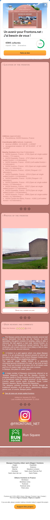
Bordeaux (25, 480)
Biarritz (14, 469)
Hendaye (15, 471)
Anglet (15, 465)
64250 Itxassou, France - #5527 (17, 186)
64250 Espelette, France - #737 (17, 158)
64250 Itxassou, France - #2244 (17, 170)
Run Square (25, 435)
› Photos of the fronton (15, 215)
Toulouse (25, 484)
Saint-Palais (33, 473)
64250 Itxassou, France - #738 (17, 154)
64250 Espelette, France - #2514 (18, 174)
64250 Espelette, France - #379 (17, 190)
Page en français (22, 498)
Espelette (33, 465)
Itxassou (33, 467)
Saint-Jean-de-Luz (14, 473)
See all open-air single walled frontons (19, 393)
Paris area (25, 488)
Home (22, 496)
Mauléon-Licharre (33, 469)
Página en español (34, 498)
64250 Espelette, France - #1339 (18, 178)
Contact (43, 496)
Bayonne (15, 467)
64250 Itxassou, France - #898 (17, 194)
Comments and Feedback (33, 59)
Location (10, 59)
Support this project (25, 507)
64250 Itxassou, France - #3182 (17, 162)
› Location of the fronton (16, 64)
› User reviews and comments (17, 324)
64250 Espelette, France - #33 (17, 182)
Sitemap (27, 496)
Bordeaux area (25, 482)
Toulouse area (25, 486)
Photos (19, 59)
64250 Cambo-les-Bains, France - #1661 (21, 198)
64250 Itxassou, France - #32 (16, 166)
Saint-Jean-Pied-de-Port (33, 471)
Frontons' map (35, 496)
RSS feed (13, 498)
